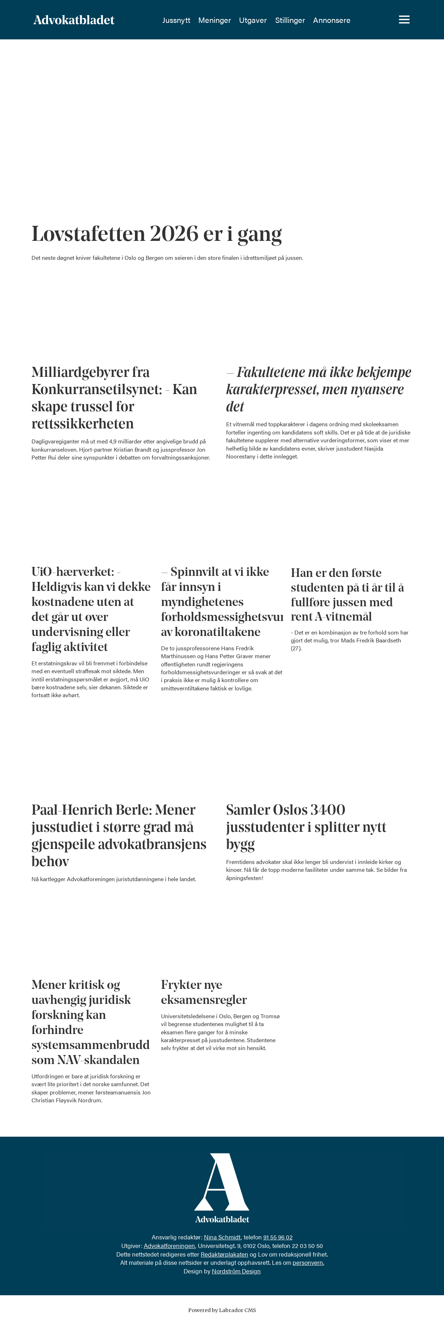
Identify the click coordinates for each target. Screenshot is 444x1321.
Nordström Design (236, 1271)
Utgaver (253, 19)
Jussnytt (176, 19)
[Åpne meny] (404, 19)
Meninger (214, 19)
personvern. (308, 1262)
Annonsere (332, 19)
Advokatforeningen (169, 1245)
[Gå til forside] (93, 20)
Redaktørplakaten (224, 1254)
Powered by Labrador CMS (222, 1310)
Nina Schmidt (222, 1237)
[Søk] (379, 20)
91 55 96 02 (278, 1237)
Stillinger (290, 19)
